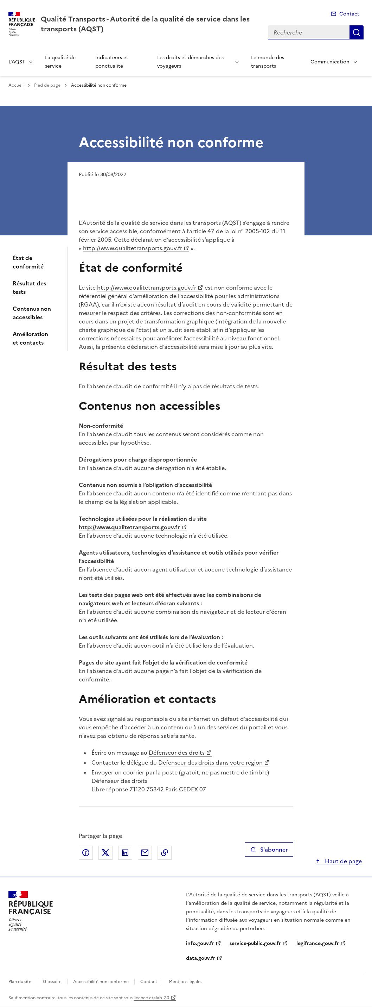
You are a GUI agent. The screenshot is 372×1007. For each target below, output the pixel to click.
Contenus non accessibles (32, 312)
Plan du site (19, 981)
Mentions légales (185, 981)
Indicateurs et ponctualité (111, 62)
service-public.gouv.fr (255, 943)
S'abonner (268, 849)
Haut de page (342, 861)
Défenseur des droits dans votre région (210, 762)
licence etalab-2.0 (151, 998)
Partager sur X (105, 853)
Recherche (356, 32)
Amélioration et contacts (30, 338)
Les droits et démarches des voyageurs (190, 62)
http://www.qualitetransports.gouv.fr (132, 248)
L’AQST (16, 62)
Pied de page (47, 85)
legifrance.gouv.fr (317, 943)
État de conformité (28, 262)
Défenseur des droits (177, 752)
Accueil (16, 85)
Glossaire (52, 981)
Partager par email (145, 853)
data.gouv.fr (200, 958)
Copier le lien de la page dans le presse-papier (165, 853)
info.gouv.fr (200, 943)
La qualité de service (60, 62)
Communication (329, 62)
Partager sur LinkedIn (125, 853)
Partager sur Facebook (86, 853)
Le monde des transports (267, 62)
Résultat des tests (29, 287)
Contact (349, 14)
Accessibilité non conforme (101, 981)
